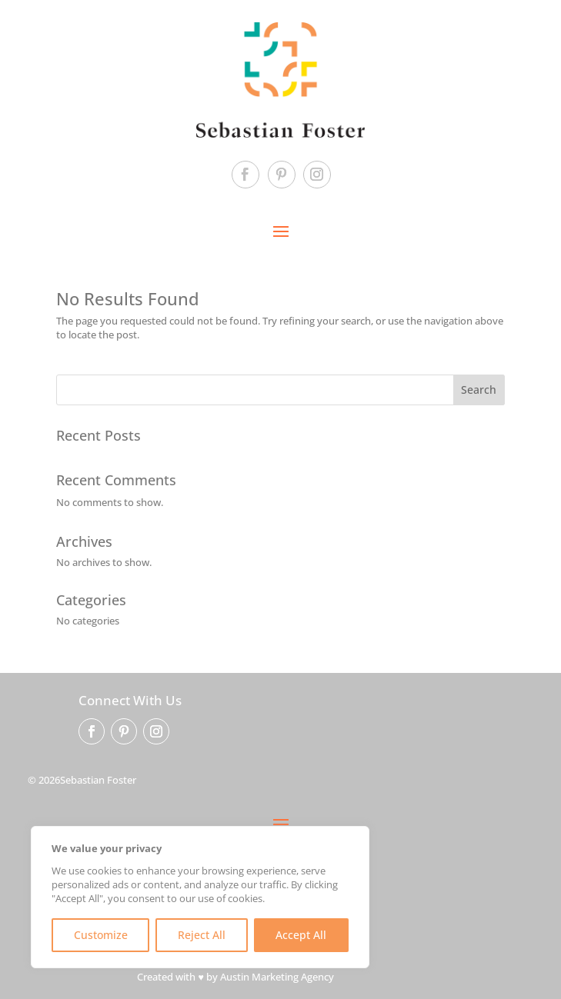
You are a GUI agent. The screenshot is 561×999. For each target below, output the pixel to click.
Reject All (201, 934)
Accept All (300, 934)
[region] (200, 897)
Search (478, 389)
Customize (101, 934)
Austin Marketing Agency (277, 977)
